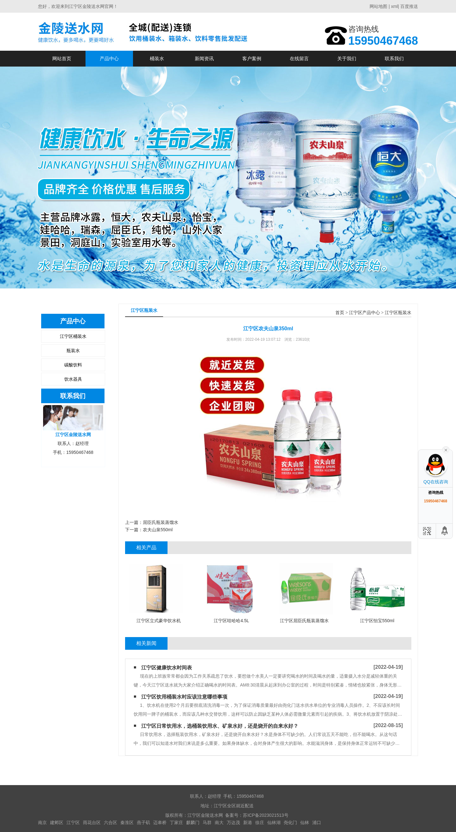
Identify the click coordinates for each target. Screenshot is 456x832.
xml (394, 6)
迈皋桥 (160, 822)
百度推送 (409, 6)
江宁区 (73, 822)
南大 (219, 822)
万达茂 (233, 822)
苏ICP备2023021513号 (265, 815)
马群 (207, 822)
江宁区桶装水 (73, 336)
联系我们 (394, 58)
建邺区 (56, 822)
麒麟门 (193, 822)
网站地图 (378, 6)
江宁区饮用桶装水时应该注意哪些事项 (184, 697)
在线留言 (299, 58)
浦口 (316, 822)
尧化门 (290, 822)
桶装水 (157, 58)
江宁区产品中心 (364, 312)
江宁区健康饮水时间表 (166, 667)
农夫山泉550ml (158, 529)
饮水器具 (73, 379)
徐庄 (259, 822)
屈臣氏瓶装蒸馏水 (160, 522)
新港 (247, 822)
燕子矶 (143, 822)
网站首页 (61, 58)
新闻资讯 (204, 58)
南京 (42, 822)
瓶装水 (73, 350)
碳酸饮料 (73, 364)
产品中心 (109, 58)
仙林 (304, 822)
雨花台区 (92, 822)
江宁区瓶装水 (398, 312)
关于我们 (346, 58)
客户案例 (251, 58)
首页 (339, 312)
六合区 (110, 822)
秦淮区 (127, 822)
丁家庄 (176, 822)
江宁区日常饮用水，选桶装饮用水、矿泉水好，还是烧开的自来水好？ (219, 726)
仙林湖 (274, 822)
